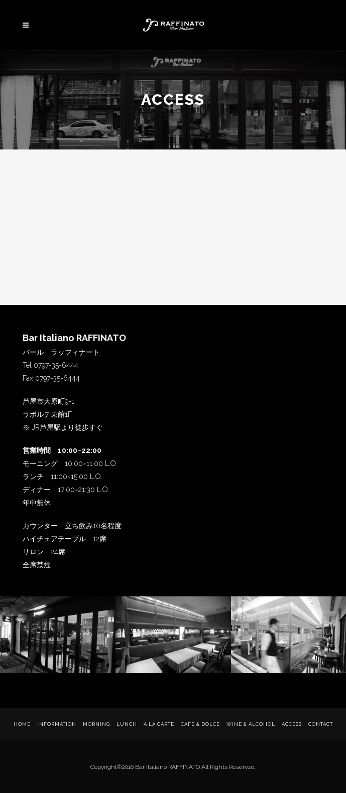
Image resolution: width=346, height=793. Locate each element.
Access (292, 724)
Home (22, 724)
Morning (96, 724)
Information (56, 724)
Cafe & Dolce (200, 724)
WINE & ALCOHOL (250, 724)
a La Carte (159, 724)
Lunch (127, 724)
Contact (320, 724)
